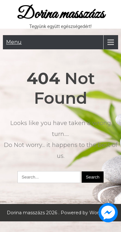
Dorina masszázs (60, 14)
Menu (14, 42)
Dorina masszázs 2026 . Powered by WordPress (60, 213)
